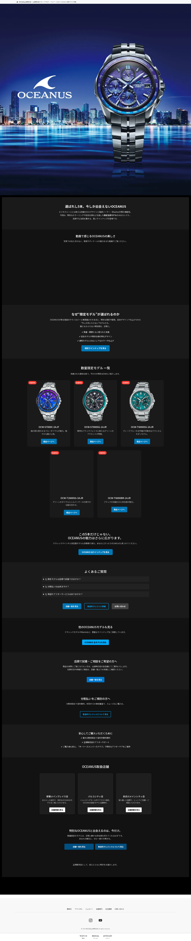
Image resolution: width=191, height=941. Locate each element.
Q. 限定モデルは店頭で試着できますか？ (63, 579)
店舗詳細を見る (57, 810)
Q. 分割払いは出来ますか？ (57, 586)
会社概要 (108, 909)
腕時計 (69, 909)
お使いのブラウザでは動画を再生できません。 (95, 272)
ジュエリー (89, 909)
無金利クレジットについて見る (95, 714)
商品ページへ (48, 441)
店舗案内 (99, 909)
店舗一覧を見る (72, 606)
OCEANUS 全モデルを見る (95, 642)
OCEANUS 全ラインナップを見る (95, 552)
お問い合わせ (120, 606)
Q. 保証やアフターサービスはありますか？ (64, 594)
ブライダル (78, 909)
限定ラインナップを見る (95, 348)
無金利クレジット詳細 (96, 606)
